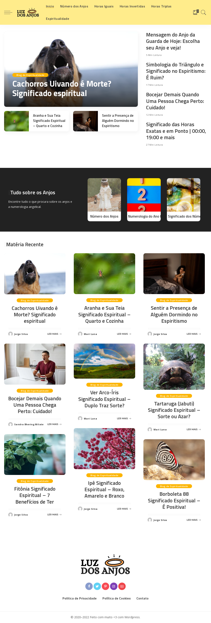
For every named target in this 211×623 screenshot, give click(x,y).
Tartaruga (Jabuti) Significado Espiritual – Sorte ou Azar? (174, 410)
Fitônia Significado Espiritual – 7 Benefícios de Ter (34, 495)
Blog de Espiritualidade (30, 75)
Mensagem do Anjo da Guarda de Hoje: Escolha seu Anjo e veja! (173, 41)
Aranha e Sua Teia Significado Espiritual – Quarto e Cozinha (49, 120)
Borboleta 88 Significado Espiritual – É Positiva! (174, 500)
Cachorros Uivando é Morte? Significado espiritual (61, 88)
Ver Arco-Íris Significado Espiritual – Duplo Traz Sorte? (104, 399)
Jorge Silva (21, 334)
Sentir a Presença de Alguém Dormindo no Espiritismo (118, 120)
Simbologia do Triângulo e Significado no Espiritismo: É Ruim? (175, 71)
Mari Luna (90, 334)
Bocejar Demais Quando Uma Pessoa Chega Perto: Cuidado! (175, 101)
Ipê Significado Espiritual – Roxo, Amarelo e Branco (104, 489)
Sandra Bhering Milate (29, 424)
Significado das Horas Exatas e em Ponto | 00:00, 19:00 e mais (176, 130)
